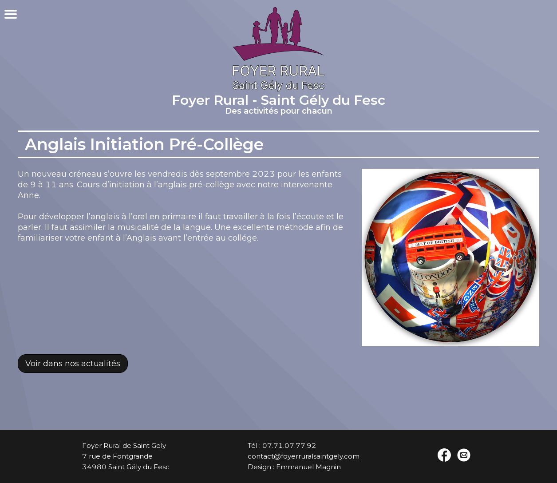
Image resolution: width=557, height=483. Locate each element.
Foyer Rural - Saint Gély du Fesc (278, 105)
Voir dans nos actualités (72, 363)
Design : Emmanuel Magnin (294, 467)
